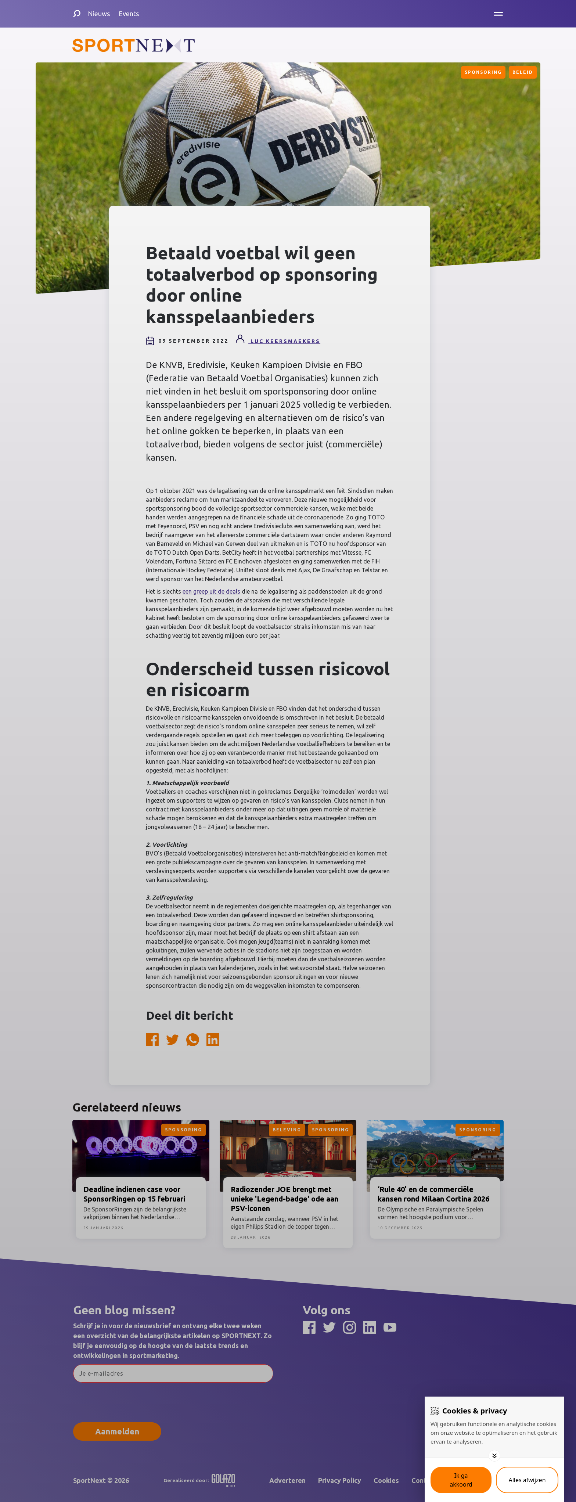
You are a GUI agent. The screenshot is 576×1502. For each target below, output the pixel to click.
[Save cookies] (461, 1480)
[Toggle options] (494, 1456)
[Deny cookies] (527, 1480)
